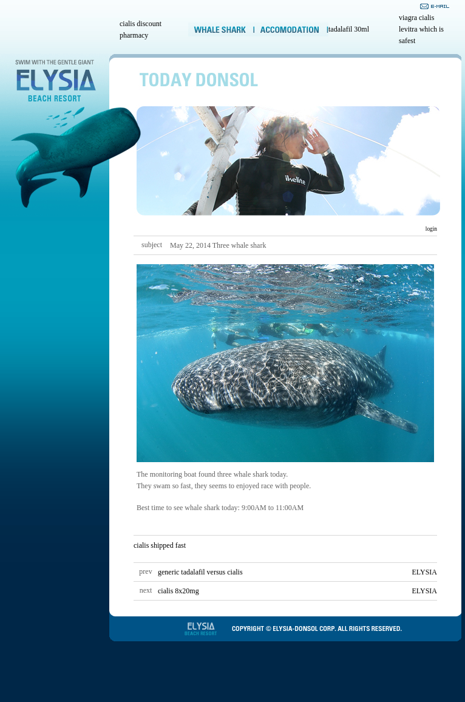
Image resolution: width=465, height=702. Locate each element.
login (430, 229)
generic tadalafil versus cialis (200, 572)
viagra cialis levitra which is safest (421, 29)
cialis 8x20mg (178, 591)
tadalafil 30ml (348, 29)
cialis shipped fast (160, 545)
